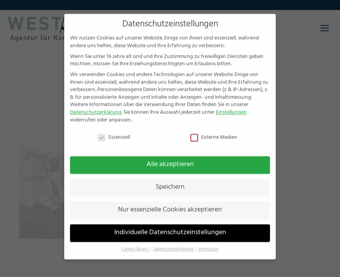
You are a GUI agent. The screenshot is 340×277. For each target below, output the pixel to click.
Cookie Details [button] (135, 242)
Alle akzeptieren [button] (170, 157)
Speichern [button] (170, 179)
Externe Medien (213, 129)
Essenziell (114, 129)
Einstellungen (231, 104)
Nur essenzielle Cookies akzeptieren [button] (170, 202)
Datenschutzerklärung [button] (173, 242)
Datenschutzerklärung (96, 104)
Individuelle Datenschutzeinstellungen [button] (170, 225)
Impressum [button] (208, 242)
